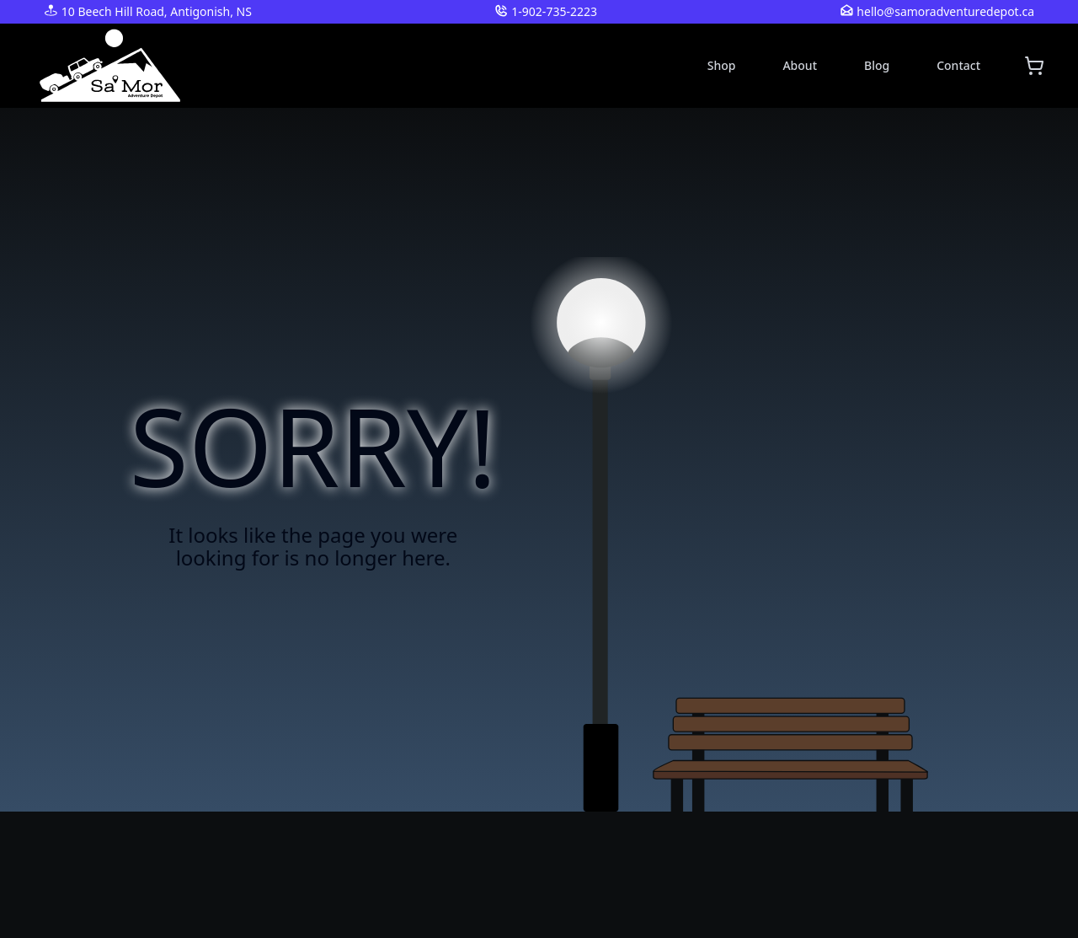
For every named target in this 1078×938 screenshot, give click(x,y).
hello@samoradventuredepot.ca (945, 11)
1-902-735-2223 (554, 11)
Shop (721, 65)
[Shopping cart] (1034, 66)
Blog (876, 65)
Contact (958, 65)
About (799, 65)
